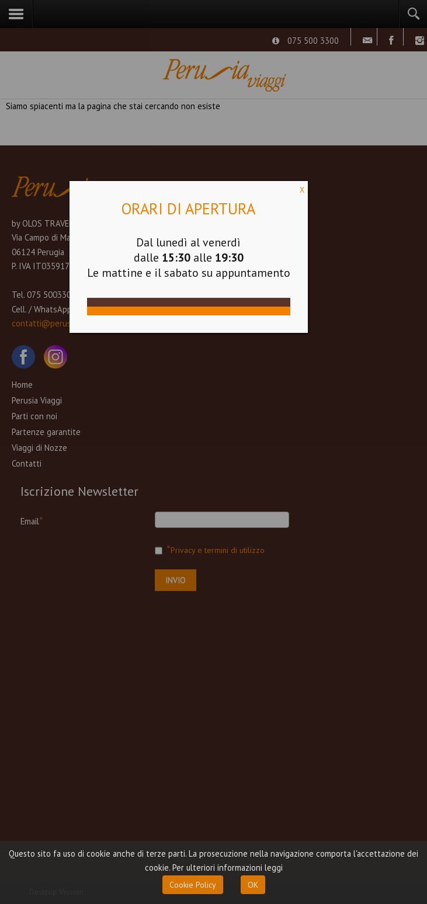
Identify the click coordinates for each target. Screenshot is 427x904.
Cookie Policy (192, 884)
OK (253, 884)
